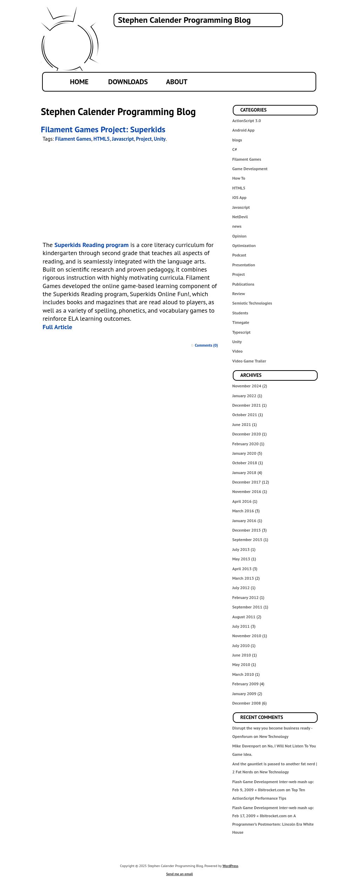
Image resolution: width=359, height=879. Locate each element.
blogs (237, 139)
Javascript (241, 207)
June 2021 (241, 424)
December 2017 (246, 482)
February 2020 (245, 443)
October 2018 (244, 462)
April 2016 (242, 501)
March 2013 (243, 578)
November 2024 (247, 385)
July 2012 (241, 587)
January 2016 (244, 520)
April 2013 (242, 568)
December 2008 (246, 703)
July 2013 (241, 549)
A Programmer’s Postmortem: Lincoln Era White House (273, 824)
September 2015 (247, 539)
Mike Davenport (246, 745)
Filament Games (246, 159)
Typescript (241, 332)
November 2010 (247, 635)
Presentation (243, 264)
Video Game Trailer (249, 361)
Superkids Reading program (91, 245)
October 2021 (244, 414)
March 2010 (243, 674)
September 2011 (247, 607)
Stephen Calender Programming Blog (184, 19)
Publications (243, 284)
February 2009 (245, 683)
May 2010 (241, 664)
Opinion (239, 236)
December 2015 (246, 530)
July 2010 (241, 645)
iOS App (239, 197)
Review (238, 293)
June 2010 (241, 655)
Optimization (244, 245)
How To (238, 178)
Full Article (57, 327)
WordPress (230, 866)
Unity (237, 341)
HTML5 (238, 188)
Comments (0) (206, 345)
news (237, 226)
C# (234, 149)
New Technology (274, 736)
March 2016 (243, 510)
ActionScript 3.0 (246, 120)
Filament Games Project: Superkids (103, 129)
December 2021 (246, 405)
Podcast (239, 255)
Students (240, 312)
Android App (243, 130)
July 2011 (241, 626)
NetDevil (240, 216)
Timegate (240, 322)
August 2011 (244, 616)
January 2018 (244, 472)
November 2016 (247, 491)
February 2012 (245, 597)
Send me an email (179, 874)
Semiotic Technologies (252, 303)
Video (237, 351)
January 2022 (244, 395)
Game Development (249, 168)
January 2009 (244, 693)
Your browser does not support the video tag (126, 193)
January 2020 (244, 453)
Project (238, 274)
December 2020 (246, 434)
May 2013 (241, 558)
